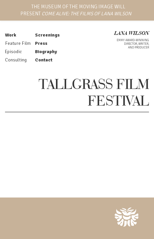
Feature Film (18, 43)
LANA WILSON (131, 34)
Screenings (47, 35)
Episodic (13, 51)
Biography (46, 51)
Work (10, 35)
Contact (43, 60)
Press (41, 43)
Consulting (16, 60)
